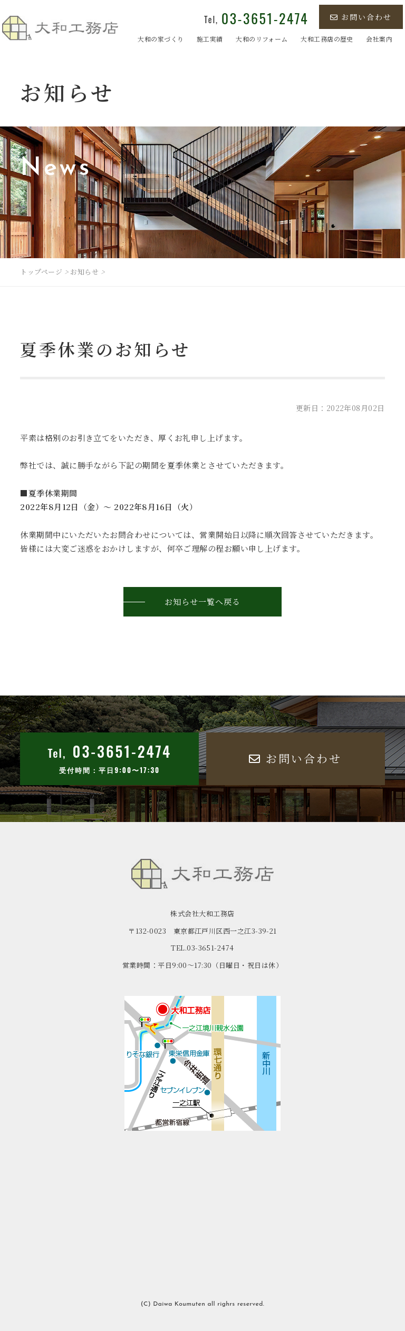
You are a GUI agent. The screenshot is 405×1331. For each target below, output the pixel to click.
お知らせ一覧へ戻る (202, 601)
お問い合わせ (361, 17)
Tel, (256, 19)
